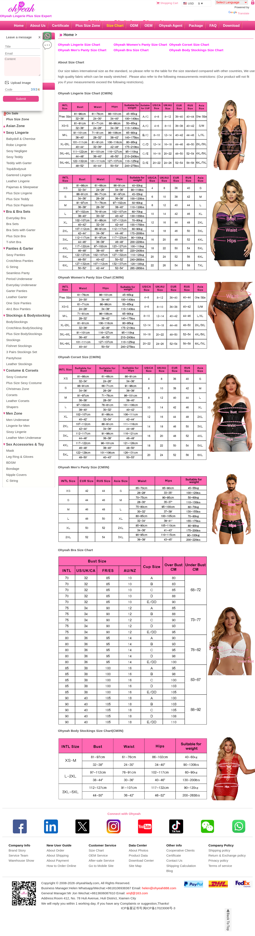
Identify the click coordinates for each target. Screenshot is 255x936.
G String (12, 267)
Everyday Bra (16, 218)
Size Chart (114, 25)
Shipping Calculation (181, 866)
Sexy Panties (15, 255)
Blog (169, 871)
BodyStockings (17, 322)
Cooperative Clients (180, 850)
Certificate (60, 25)
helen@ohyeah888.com (159, 888)
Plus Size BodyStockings (24, 334)
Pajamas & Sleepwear (22, 187)
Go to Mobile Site (101, 866)
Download (231, 25)
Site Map (135, 866)
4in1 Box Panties (18, 309)
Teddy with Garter (19, 163)
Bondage (12, 468)
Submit (21, 98)
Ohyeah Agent (170, 25)
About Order (55, 850)
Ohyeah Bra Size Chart (131, 50)
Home (19, 25)
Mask (10, 450)
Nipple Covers (16, 475)
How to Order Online (61, 866)
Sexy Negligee (16, 151)
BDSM (11, 462)
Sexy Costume (16, 377)
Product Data (138, 855)
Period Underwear (19, 279)
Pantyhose (14, 358)
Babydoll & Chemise (21, 139)
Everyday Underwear (21, 285)
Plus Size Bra (16, 236)
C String (12, 480)
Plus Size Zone (87, 25)
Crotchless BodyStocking (24, 328)
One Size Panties (18, 303)
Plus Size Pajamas (19, 205)
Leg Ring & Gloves (19, 456)
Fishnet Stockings (19, 346)
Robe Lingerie (16, 145)
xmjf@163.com (137, 893)
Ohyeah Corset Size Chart (189, 44)
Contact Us (174, 860)
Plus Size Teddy (17, 199)
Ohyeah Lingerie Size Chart (79, 44)
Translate (238, 13)
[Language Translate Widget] (231, 2)
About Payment (58, 860)
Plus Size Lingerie (19, 193)
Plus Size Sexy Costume (24, 383)
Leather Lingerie (18, 181)
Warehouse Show (21, 860)
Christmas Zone (17, 389)
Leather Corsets (18, 401)
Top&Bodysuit (16, 169)
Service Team (18, 855)
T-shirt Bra (13, 242)
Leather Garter (16, 297)
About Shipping (57, 855)
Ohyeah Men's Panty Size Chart (82, 50)
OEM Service (98, 855)
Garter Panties (16, 291)
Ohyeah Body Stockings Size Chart (196, 50)
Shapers (12, 407)
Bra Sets (12, 224)
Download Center (141, 860)
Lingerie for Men (18, 425)
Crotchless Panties (19, 260)
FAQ (213, 25)
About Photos (138, 850)
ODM (134, 25)
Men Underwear (18, 420)
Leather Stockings (19, 364)
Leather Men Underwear (23, 437)
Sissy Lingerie (16, 432)
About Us (38, 25)
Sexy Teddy (14, 157)
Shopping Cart (169, 3)
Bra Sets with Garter (21, 230)
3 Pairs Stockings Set (21, 352)
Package (196, 25)
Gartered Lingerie (19, 175)
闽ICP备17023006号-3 (159, 908)
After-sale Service (101, 860)
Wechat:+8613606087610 (96, 893)
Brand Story (17, 850)
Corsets (11, 395)
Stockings (13, 340)
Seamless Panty (18, 273)
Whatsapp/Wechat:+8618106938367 (104, 888)
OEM (149, 25)
